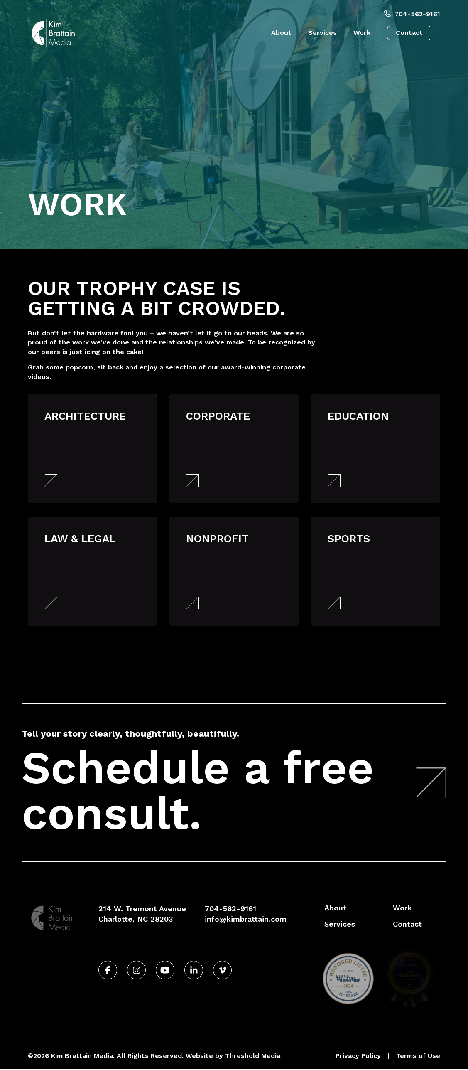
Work (361, 33)
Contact (409, 33)
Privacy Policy (358, 1056)
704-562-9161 (412, 14)
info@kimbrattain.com (246, 919)
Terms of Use (418, 1056)
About (281, 33)
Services (322, 33)
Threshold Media (252, 1056)
